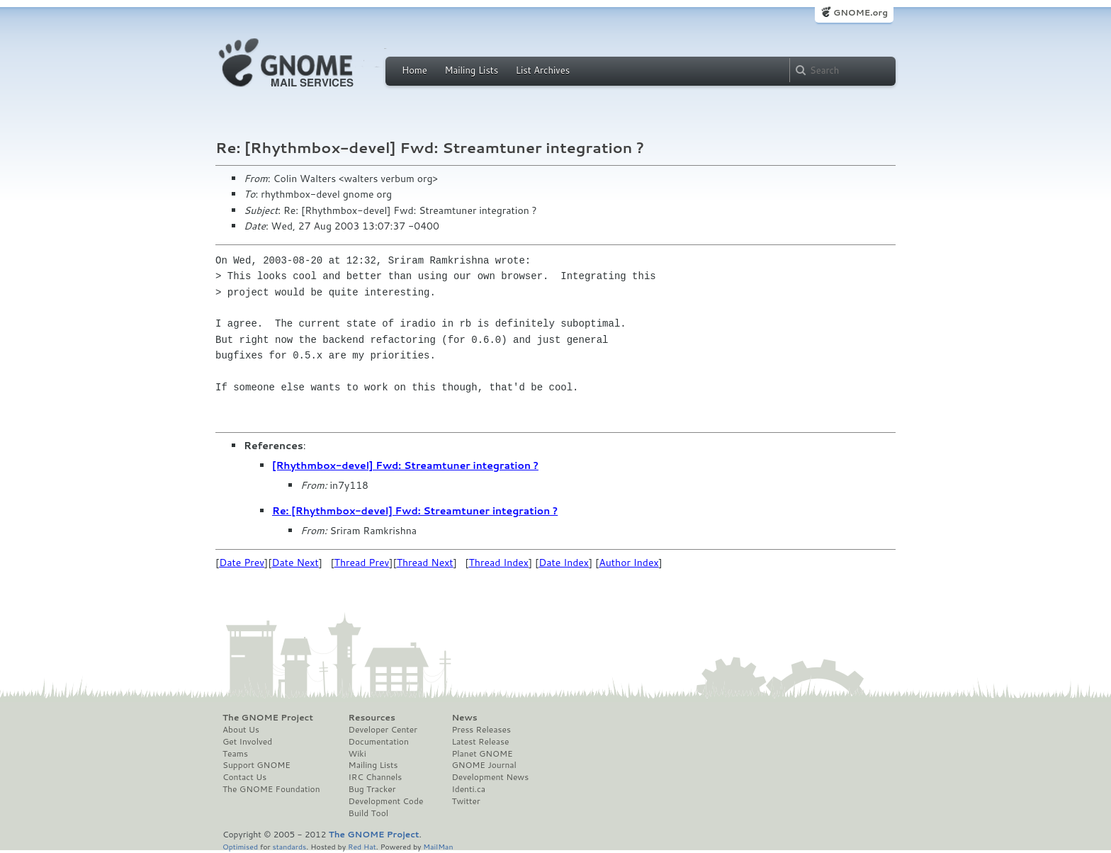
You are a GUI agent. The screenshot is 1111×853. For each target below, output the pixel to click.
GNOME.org (860, 12)
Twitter (465, 801)
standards (289, 846)
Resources (372, 717)
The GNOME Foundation (271, 789)
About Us (240, 729)
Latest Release (480, 741)
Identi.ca (468, 789)
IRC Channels (375, 777)
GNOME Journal (484, 765)
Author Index (628, 562)
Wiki (357, 753)
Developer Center (383, 729)
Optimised (240, 846)
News (464, 717)
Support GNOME (256, 765)
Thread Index (499, 562)
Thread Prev (362, 562)
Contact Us (244, 777)
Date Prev (241, 562)
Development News (490, 777)
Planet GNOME (481, 753)
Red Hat (362, 846)
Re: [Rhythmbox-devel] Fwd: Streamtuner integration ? (415, 511)
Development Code (386, 801)
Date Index (563, 562)
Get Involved (247, 741)
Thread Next (425, 562)
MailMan (438, 846)
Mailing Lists (471, 70)
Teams (235, 753)
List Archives (543, 70)
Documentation (379, 741)
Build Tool (368, 813)
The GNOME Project (267, 717)
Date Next (294, 562)
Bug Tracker (372, 789)
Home (414, 70)
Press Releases (480, 729)
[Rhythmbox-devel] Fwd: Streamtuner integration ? (405, 465)
